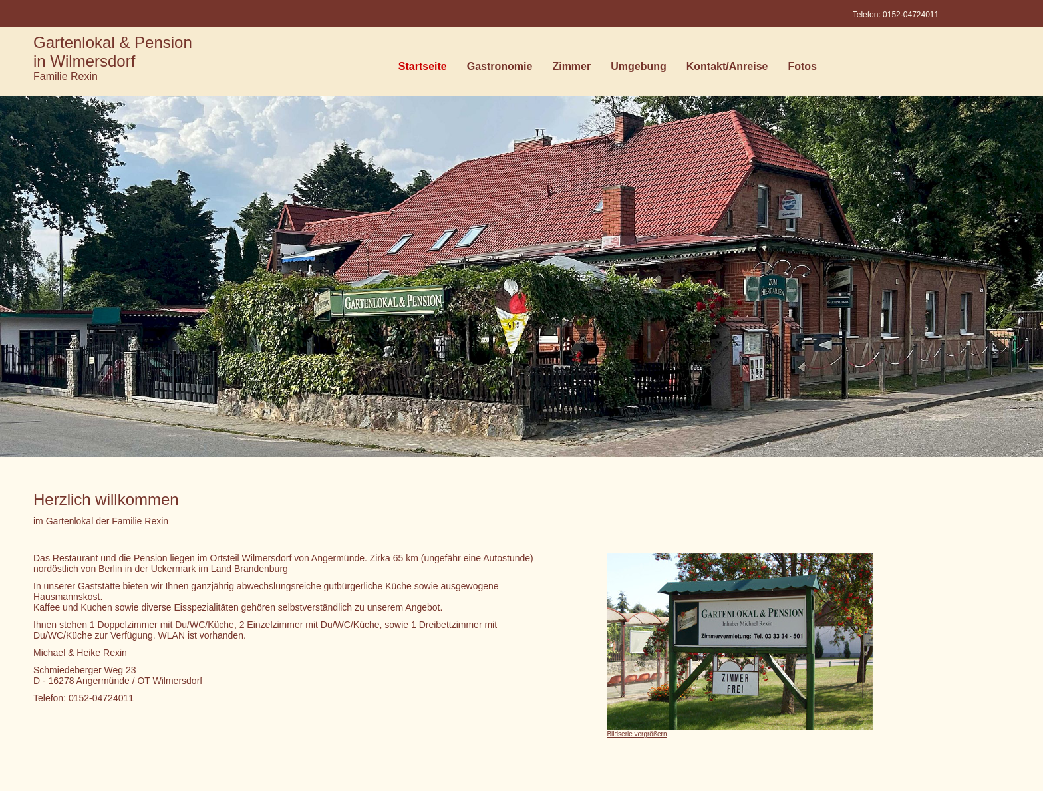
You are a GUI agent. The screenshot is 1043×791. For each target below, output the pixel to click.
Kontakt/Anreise (727, 69)
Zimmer (571, 69)
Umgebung (639, 69)
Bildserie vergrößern (637, 734)
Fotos (802, 69)
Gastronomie (500, 69)
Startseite (422, 69)
